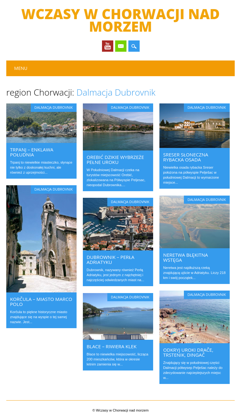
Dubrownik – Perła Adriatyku (110, 259)
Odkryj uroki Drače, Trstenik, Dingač (188, 352)
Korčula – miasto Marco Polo (41, 301)
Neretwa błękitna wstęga (185, 257)
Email (120, 46)
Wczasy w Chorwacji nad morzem (120, 20)
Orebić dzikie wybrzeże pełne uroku (115, 159)
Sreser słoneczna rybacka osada (185, 157)
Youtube (107, 46)
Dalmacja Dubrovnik (54, 107)
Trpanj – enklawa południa (31, 152)
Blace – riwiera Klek (112, 346)
